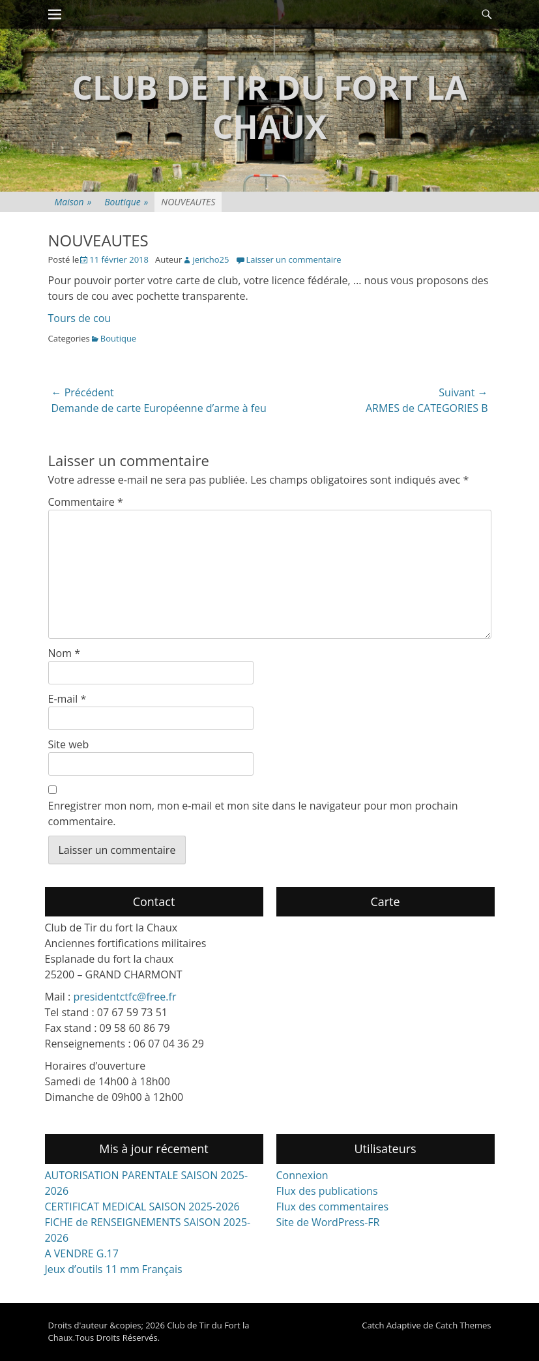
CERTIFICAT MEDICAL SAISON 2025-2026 (142, 1206)
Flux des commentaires (332, 1206)
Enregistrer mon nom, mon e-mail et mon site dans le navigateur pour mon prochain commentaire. (253, 813)
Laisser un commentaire (293, 259)
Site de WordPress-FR (328, 1222)
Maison (73, 202)
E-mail (67, 699)
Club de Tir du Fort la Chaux (269, 107)
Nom (64, 653)
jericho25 (210, 259)
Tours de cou (79, 318)
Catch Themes (463, 1325)
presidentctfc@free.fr (124, 996)
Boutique (126, 202)
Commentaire (85, 502)
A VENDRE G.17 (82, 1253)
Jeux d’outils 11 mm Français (113, 1269)
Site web (68, 744)
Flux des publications (327, 1191)
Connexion (302, 1175)
